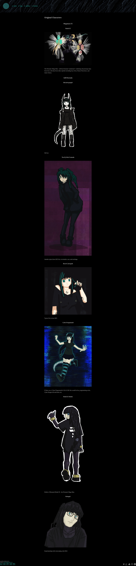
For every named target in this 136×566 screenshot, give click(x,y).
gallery (28, 6)
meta (15, 6)
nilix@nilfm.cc (8, 562)
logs (21, 6)
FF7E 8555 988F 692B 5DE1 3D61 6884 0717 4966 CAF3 (7, 564)
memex (35, 6)
